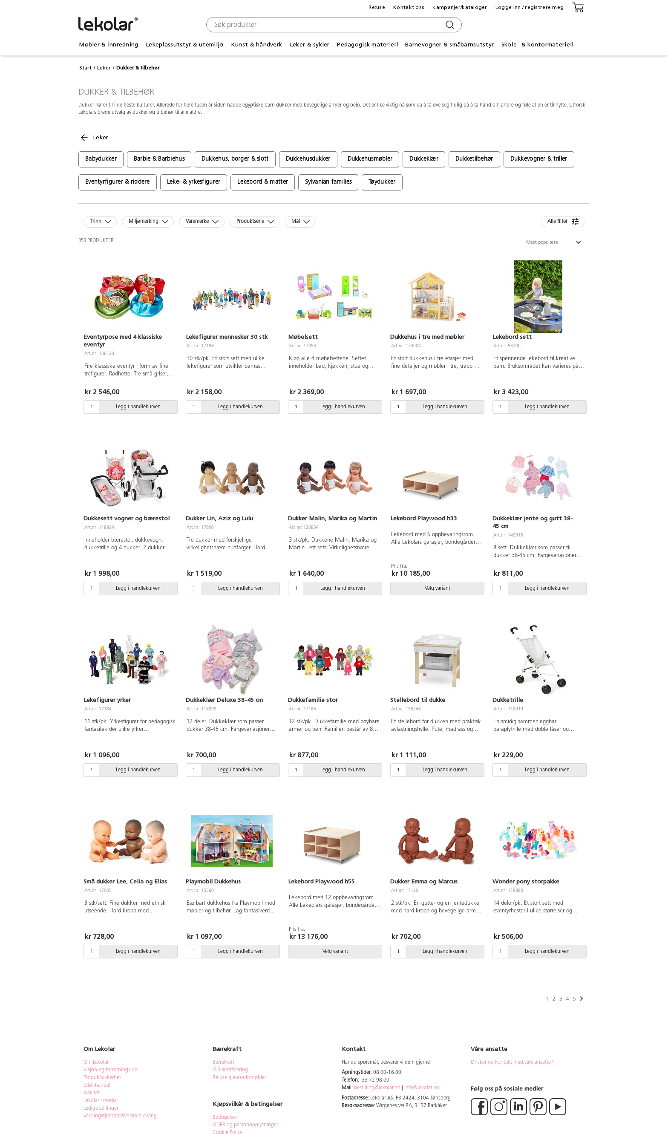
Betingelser (226, 1117)
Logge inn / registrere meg (529, 7)
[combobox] (333, 24)
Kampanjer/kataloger (459, 7)
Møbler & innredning (108, 44)
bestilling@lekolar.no (377, 1088)
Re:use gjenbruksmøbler (239, 1077)
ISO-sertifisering (230, 1070)
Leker (104, 68)
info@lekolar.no (421, 1088)
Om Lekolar (96, 1062)
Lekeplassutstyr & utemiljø (184, 44)
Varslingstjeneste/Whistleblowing (120, 1116)
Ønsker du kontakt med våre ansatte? (512, 1062)
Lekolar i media (100, 1100)
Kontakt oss (408, 7)
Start (85, 68)
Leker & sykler (310, 44)
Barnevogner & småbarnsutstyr (449, 44)
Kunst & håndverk (256, 44)
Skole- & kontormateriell (537, 44)
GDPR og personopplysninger (245, 1125)
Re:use (377, 7)
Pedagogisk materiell (367, 44)
